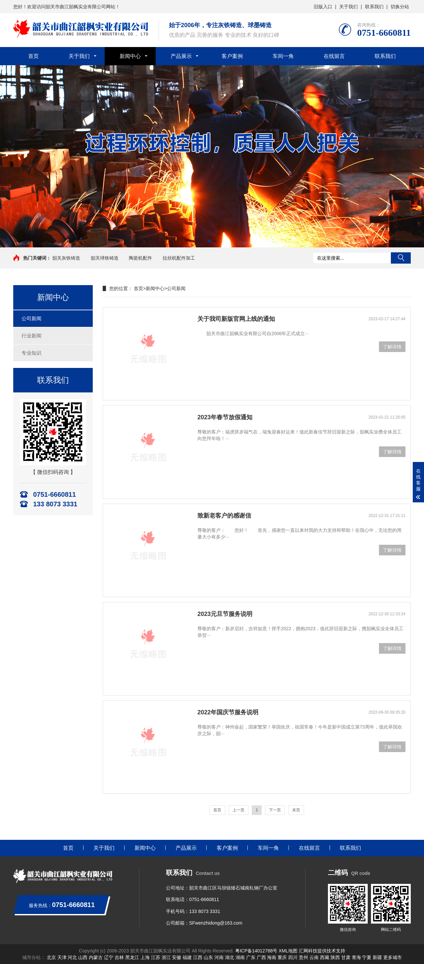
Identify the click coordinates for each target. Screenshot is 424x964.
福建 (187, 957)
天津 (62, 957)
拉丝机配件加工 (179, 258)
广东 (250, 957)
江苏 (155, 957)
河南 (219, 957)
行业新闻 (31, 335)
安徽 (176, 957)
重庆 (282, 957)
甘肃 (345, 957)
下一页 (275, 810)
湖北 (229, 957)
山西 (82, 957)
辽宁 (108, 957)
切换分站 (400, 6)
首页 (33, 56)
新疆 (377, 957)
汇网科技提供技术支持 (322, 950)
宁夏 (366, 957)
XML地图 (288, 950)
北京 (51, 957)
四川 (292, 957)
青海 (356, 957)
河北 (72, 957)
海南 (271, 957)
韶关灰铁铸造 (66, 258)
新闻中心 (130, 56)
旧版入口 (323, 6)
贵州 (303, 957)
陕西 (335, 957)
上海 (145, 957)
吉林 (119, 957)
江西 (197, 957)
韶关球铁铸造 (105, 258)
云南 (314, 957)
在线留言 (334, 56)
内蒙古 (96, 957)
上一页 (238, 810)
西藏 (324, 957)
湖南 (240, 957)
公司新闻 (31, 318)
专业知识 (31, 353)
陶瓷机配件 (140, 258)
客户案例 (232, 56)
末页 (296, 810)
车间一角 (283, 56)
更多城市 (392, 957)
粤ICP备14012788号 (256, 950)
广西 (261, 957)
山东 (208, 957)
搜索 (401, 258)
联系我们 (374, 6)
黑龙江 (132, 957)
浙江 (166, 957)
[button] (209, 241)
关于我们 (348, 6)
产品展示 (181, 56)
